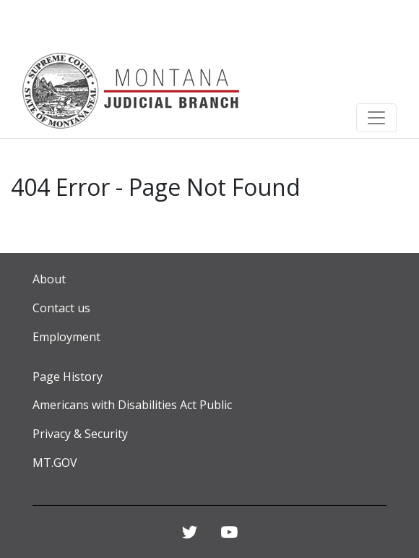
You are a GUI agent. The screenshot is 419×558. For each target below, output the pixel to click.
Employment (66, 337)
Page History (68, 377)
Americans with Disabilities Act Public (132, 405)
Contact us (61, 308)
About (49, 279)
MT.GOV (55, 463)
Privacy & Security (80, 434)
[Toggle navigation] (376, 117)
